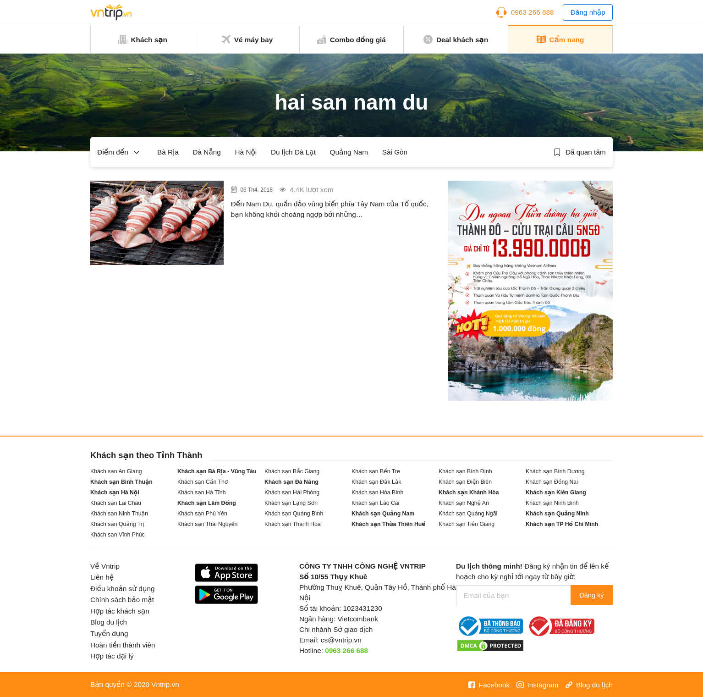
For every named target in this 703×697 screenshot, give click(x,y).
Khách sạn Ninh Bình (552, 503)
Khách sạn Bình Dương (555, 471)
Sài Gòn (394, 152)
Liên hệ (102, 577)
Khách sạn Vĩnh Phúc (117, 534)
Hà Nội (246, 152)
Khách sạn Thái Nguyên (207, 524)
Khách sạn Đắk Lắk (376, 482)
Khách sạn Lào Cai (375, 503)
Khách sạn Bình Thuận (121, 482)
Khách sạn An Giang (116, 471)
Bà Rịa (168, 152)
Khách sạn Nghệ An (464, 503)
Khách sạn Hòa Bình (377, 492)
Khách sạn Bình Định (465, 471)
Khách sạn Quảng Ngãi (468, 513)
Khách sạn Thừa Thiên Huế (389, 524)
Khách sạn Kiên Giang (556, 492)
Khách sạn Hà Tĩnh (201, 492)
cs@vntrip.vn (341, 640)
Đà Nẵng (207, 152)
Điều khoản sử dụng (122, 588)
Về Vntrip (105, 566)
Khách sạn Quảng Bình (293, 513)
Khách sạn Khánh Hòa (469, 492)
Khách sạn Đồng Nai (552, 482)
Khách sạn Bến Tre (376, 471)
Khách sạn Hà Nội (114, 492)
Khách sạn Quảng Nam (383, 513)
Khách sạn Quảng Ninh (557, 513)
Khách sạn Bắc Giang (291, 471)
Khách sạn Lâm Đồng (206, 503)
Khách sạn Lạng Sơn (291, 503)
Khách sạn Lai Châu (115, 503)
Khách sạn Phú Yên (202, 513)
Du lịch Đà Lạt (293, 152)
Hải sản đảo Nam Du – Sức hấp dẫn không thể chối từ (326, 193)
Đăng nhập (588, 12)
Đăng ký (589, 595)
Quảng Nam (349, 152)
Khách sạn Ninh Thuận (119, 513)
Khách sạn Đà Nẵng (291, 482)
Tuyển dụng (109, 633)
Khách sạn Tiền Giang (466, 524)
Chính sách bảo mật (122, 599)
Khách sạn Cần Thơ (202, 482)
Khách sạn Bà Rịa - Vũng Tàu (217, 471)
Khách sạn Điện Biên (465, 482)
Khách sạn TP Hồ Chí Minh (562, 524)
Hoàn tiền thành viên (122, 645)
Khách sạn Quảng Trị (117, 524)
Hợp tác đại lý (112, 656)
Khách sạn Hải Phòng (291, 492)
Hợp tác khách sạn (119, 611)
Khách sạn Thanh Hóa (292, 524)
